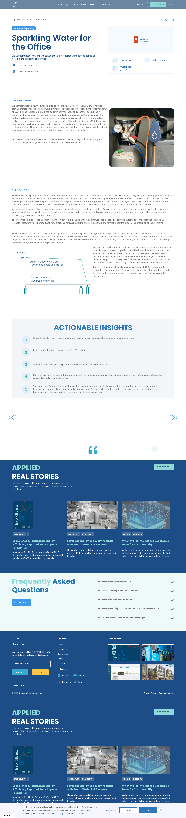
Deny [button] (128, 810)
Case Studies (79, 4)
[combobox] (9, 815)
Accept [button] (148, 810)
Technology (62, 4)
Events (93, 4)
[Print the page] (173, 19)
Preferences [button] (111, 810)
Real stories (63, 654)
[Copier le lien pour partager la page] (160, 19)
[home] (23, 4)
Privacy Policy (56, 813)
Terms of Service (166, 693)
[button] (161, 810)
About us (105, 4)
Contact (40, 672)
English (7, 815)
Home (60, 644)
